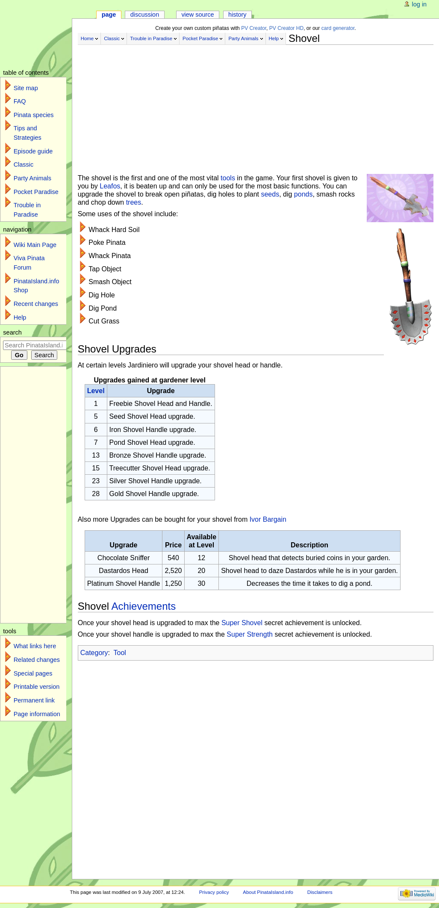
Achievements (143, 606)
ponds (303, 194)
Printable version (37, 686)
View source (197, 14)
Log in (419, 4)
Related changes (37, 659)
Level (96, 390)
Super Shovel (241, 622)
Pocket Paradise (200, 38)
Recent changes (36, 303)
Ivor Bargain (268, 519)
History (237, 14)
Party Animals (243, 38)
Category (94, 652)
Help (274, 38)
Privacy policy (214, 892)
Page (109, 14)
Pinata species (34, 115)
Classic (112, 38)
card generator (338, 28)
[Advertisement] (256, 106)
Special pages (33, 673)
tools (228, 178)
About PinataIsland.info (268, 892)
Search (12, 332)
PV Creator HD (286, 28)
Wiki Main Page (35, 244)
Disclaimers (320, 892)
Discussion (144, 14)
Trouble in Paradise (151, 38)
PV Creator (253, 28)
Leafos (110, 186)
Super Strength (250, 634)
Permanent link (34, 700)
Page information (37, 714)
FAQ (20, 101)
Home (87, 38)
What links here (35, 646)
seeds (270, 194)
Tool (120, 652)
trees (133, 202)
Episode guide (33, 151)
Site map (26, 88)
